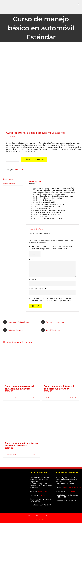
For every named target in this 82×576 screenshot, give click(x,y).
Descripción (8, 179)
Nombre (33, 280)
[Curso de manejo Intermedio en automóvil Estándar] (60, 364)
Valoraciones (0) (9, 183)
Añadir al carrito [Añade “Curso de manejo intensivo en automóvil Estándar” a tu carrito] (11, 455)
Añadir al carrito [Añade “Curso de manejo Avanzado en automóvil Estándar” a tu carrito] (11, 398)
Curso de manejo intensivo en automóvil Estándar (21, 444)
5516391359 (43, 495)
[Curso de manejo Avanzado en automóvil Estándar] (21, 364)
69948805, (42, 492)
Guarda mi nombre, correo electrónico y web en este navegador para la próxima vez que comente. (50, 299)
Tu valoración (35, 259)
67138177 (77, 487)
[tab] (13, 179)
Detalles (35, 398)
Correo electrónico (37, 289)
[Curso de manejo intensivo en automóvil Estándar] (21, 421)
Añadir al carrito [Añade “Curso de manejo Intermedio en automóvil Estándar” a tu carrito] (50, 398)
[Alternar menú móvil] (78, 4)
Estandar (19, 170)
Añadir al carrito (34, 159)
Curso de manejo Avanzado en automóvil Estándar (20, 387)
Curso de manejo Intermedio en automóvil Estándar (59, 387)
